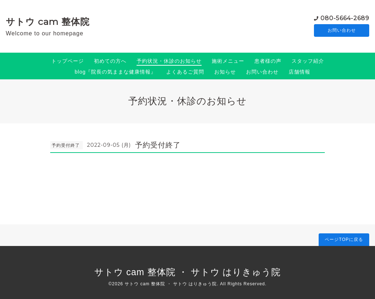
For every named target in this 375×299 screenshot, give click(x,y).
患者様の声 (267, 61)
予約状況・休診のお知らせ (169, 61)
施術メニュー (228, 61)
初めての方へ (110, 61)
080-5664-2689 (344, 17)
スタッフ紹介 (308, 61)
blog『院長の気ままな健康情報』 (115, 72)
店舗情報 (299, 72)
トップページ (67, 61)
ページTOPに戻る (344, 239)
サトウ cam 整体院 (48, 21)
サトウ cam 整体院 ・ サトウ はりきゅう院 (187, 272)
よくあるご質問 (185, 72)
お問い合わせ (342, 31)
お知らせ (225, 72)
